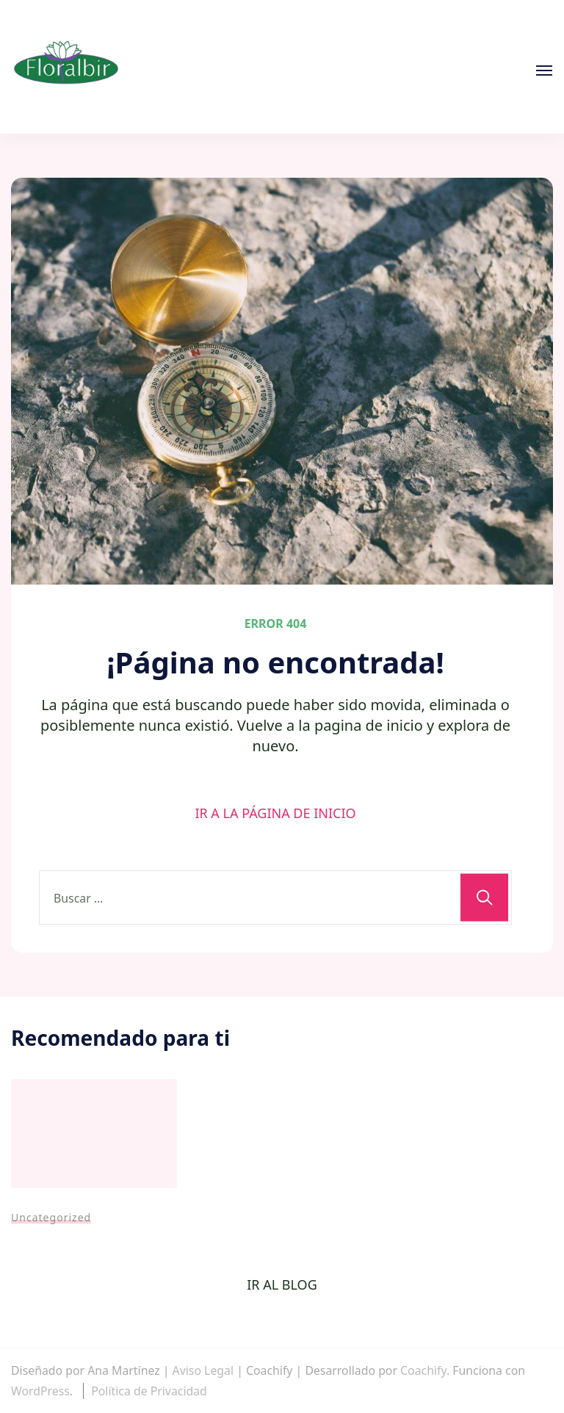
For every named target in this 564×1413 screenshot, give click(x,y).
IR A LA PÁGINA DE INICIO (275, 813)
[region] (282, 1346)
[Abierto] (544, 70)
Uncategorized (51, 1217)
